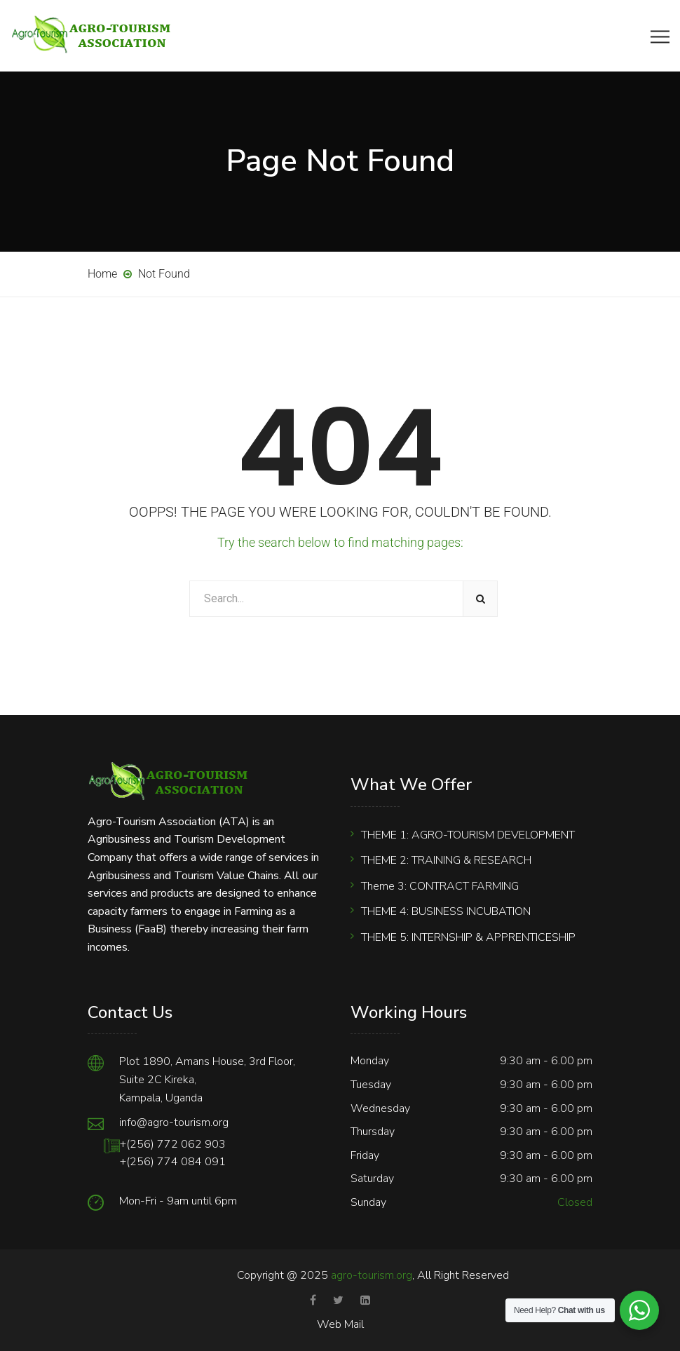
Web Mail (340, 1324)
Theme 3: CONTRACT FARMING (440, 886)
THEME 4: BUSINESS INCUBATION (446, 911)
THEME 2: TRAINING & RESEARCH (446, 860)
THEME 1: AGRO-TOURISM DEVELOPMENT (468, 835)
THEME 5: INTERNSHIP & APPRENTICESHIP (468, 937)
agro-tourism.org (371, 1275)
